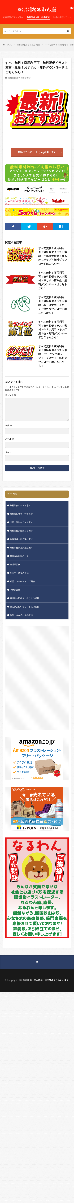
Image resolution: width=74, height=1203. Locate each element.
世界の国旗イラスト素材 (21, 522)
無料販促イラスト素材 (13, 17)
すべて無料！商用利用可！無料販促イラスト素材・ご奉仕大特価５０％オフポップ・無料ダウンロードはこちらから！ (52, 256)
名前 (8, 425)
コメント (10, 395)
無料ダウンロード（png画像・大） (37, 152)
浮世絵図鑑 (15, 590)
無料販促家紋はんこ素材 (21, 531)
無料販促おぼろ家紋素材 (21, 539)
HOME (9, 45)
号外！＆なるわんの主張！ (22, 615)
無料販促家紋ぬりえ (19, 556)
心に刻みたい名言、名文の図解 (24, 607)
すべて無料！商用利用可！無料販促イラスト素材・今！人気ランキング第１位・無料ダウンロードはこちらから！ (52, 329)
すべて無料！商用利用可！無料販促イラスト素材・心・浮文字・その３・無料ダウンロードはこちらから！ (52, 305)
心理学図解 (15, 564)
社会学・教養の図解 (19, 573)
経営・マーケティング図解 (22, 581)
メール (9, 439)
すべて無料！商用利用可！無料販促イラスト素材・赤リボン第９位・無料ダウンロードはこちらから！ (52, 280)
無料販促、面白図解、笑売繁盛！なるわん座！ (46, 980)
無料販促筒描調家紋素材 (21, 547)
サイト (8, 452)
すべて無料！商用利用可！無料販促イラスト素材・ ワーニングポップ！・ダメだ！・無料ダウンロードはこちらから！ (52, 356)
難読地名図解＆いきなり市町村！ (25, 598)
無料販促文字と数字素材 (38, 17)
